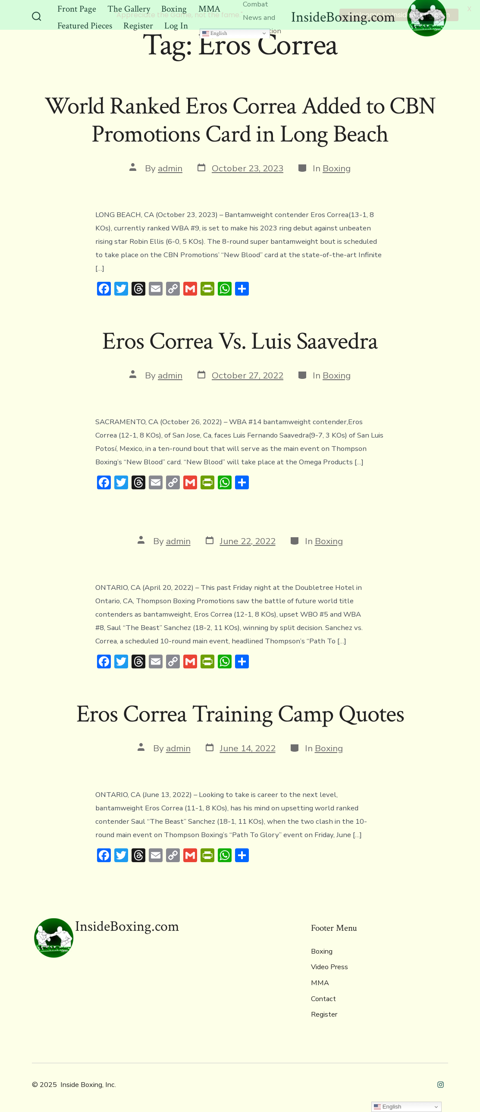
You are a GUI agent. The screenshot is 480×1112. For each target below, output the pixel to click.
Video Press (329, 965)
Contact (323, 997)
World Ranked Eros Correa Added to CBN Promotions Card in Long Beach (240, 119)
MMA (320, 981)
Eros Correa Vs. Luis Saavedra (239, 340)
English (214, 31)
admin (170, 167)
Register (324, 1013)
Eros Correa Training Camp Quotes (240, 713)
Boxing (337, 167)
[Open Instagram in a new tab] (440, 1083)
